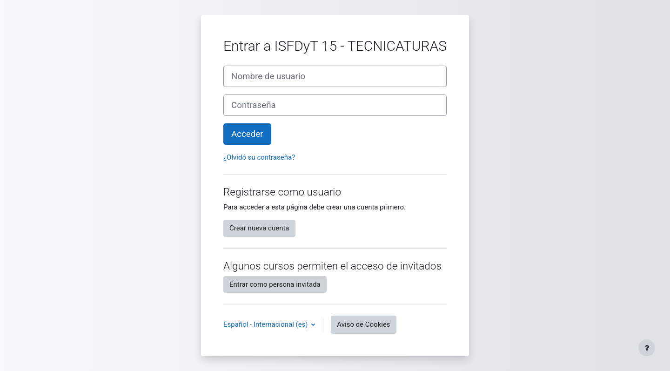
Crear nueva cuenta (259, 228)
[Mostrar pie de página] (646, 347)
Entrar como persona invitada (275, 284)
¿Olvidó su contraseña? (259, 157)
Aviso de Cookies (363, 324)
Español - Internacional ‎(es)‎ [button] (266, 324)
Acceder (247, 134)
